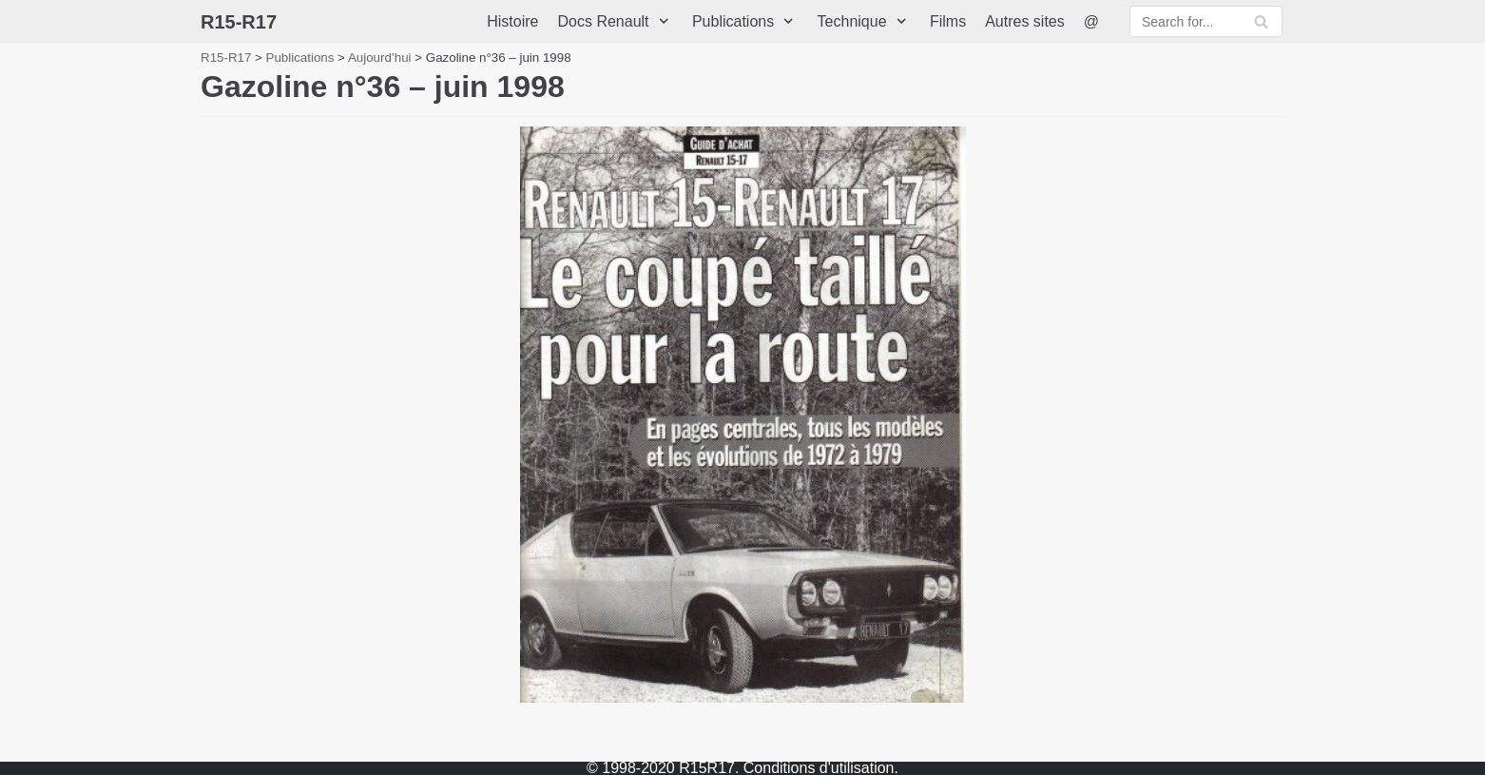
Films (948, 21)
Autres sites (1025, 21)
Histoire (512, 21)
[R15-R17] (239, 22)
